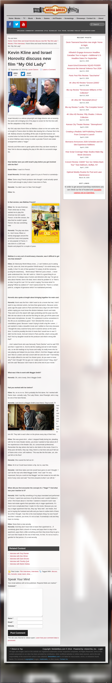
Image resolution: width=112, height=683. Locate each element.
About (100, 18)
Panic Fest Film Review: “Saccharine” (84, 75)
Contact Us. (64, 659)
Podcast (77, 30)
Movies (18, 18)
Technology (53, 30)
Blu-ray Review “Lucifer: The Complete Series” (84, 107)
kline (28, 574)
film (9, 574)
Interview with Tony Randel (19, 553)
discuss (54, 571)
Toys (59, 30)
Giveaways (81, 18)
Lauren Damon (33, 70)
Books (39, 18)
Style (46, 30)
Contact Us (92, 18)
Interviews (34, 571)
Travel (64, 30)
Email (10, 622)
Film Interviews (19, 44)
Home (11, 18)
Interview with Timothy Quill (19, 561)
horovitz (14, 574)
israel (19, 574)
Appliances (21, 30)
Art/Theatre (58, 18)
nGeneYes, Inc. (90, 649)
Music (31, 18)
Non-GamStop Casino (88, 30)
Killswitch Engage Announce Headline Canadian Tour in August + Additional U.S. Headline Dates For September (84, 55)
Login (100, 649)
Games (48, 18)
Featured (70, 30)
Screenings (70, 18)
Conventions (39, 30)
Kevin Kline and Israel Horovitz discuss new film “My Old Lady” (35, 41)
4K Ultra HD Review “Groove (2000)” (84, 83)
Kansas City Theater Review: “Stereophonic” (84, 124)
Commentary (29, 30)
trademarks (44, 659)
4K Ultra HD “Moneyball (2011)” (84, 100)
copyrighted (29, 659)
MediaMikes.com (58, 649)
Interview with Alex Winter (19, 556)
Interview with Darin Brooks (19, 559)
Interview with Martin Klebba (20, 564)
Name (10, 618)
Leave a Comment (49, 70)
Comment (12, 586)
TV (25, 18)
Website (11, 626)
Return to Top (17, 649)
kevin (24, 574)
